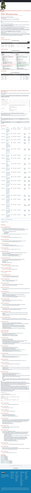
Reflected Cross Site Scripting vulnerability (7, 23)
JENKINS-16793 (15, 347)
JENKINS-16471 (18, 350)
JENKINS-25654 (5, 294)
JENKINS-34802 (5, 288)
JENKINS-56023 (5, 254)
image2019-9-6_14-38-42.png (5, 460)
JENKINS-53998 (5, 259)
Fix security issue (4, 272)
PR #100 (4, 229)
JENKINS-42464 (5, 284)
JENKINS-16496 (18, 356)
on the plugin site (11, 19)
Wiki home (15, 468)
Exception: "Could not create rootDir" (8, 134)
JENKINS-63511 (3, 195)
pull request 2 (11, 407)
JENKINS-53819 (5, 269)
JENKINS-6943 (12, 419)
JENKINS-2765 (15, 452)
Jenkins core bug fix (14, 351)
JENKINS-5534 (6, 448)
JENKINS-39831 (3, 184)
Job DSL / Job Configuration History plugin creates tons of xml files (8, 131)
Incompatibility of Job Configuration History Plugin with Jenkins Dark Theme (8, 212)
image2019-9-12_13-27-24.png (5, 461)
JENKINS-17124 (23, 349)
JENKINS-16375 (9, 369)
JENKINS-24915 (3, 204)
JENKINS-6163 (6, 444)
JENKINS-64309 (3, 163)
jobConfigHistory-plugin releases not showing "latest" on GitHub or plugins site (8, 174)
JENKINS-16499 (24, 360)
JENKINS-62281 (3, 136)
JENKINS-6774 (8, 419)
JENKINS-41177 (5, 252)
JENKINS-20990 (9, 335)
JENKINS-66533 (3, 133)
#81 (3, 253)
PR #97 (3, 237)
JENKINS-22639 (5, 314)
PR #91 (3, 241)
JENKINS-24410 (21, 319)
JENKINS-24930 (5, 305)
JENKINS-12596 (6, 404)
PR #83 (8, 254)
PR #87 (3, 249)
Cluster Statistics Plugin (13, 121)
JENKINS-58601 (7, 229)
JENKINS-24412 (17, 318)
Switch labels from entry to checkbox (7, 156)
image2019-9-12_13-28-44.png (5, 462)
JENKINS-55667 (3, 158)
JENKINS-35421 (3, 139)
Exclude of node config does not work (8, 137)
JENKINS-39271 (3, 199)
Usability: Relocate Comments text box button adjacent (8, 165)
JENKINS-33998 (3, 180)
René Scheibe (19, 241)
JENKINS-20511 (16, 328)
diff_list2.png (3, 457)
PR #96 (3, 228)
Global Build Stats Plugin (13, 118)
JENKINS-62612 (3, 214)
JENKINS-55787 (3, 155)
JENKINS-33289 (5, 300)
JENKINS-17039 (20, 351)
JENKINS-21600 (5, 280)
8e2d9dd (20, 237)
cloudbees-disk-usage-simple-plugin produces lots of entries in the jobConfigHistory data (8, 151)
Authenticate (4, 219)
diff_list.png (2, 456)
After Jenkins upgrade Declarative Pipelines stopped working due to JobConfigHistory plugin (8, 145)
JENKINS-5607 (6, 449)
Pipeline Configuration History (19, 228)
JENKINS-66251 (3, 142)
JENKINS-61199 (3, 188)
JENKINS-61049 (3, 176)
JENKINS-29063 (5, 304)
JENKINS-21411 (21, 333)
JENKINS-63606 (3, 168)
